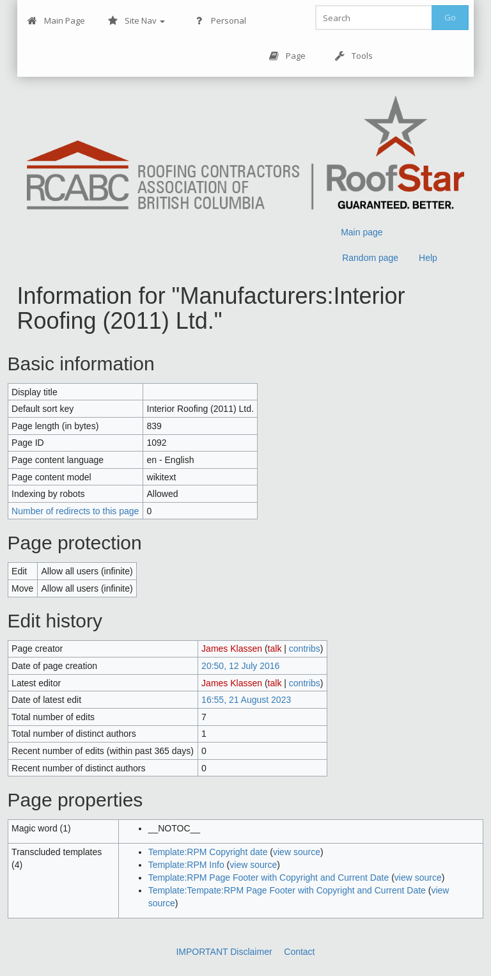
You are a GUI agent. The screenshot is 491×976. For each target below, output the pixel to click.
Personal (220, 20)
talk (275, 648)
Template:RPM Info (186, 865)
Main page (361, 232)
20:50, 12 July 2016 (240, 666)
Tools (354, 56)
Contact (299, 952)
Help (428, 258)
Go (450, 17)
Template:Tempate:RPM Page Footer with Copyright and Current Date (287, 890)
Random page (370, 258)
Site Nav (136, 20)
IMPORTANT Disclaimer (224, 952)
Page (287, 56)
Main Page (56, 20)
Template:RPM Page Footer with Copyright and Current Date (268, 877)
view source (296, 852)
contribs (304, 648)
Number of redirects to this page (75, 511)
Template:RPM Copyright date (208, 852)
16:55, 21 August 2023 (246, 700)
